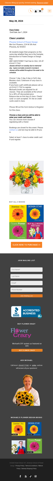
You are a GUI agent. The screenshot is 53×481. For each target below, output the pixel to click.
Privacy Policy (20, 466)
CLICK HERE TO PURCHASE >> (26, 245)
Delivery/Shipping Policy (28, 468)
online (34, 365)
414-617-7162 (24, 365)
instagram (35, 476)
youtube (26, 476)
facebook (20, 476)
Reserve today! (42, 2)
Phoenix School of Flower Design (23, 42)
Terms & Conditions (31, 466)
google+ (30, 476)
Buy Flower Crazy (27, 350)
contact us (13, 130)
